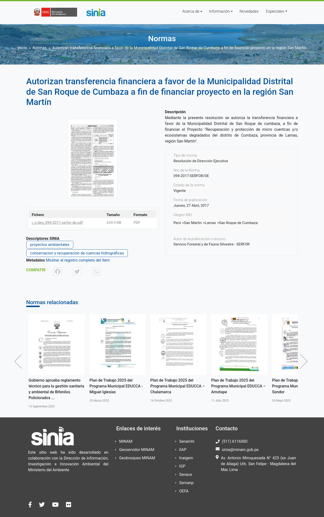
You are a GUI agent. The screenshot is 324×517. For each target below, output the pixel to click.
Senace (185, 474)
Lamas (210, 223)
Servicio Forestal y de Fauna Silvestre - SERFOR (212, 244)
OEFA (183, 491)
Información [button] (219, 11)
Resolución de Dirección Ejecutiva (201, 161)
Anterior (19, 361)
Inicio (22, 48)
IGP (182, 466)
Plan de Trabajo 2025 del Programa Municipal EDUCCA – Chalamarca (177, 386)
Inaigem (186, 458)
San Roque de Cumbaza (238, 223)
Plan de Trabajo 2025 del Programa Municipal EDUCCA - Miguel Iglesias (116, 386)
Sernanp (186, 482)
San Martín (193, 223)
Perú (177, 223)
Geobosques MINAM (137, 458)
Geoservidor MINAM (136, 449)
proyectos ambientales (50, 244)
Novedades (249, 11)
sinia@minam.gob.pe (240, 449)
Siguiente (305, 361)
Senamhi (186, 441)
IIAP (182, 449)
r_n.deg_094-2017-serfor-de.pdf (57, 222)
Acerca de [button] (190, 11)
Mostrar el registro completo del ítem (78, 260)
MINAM (125, 441)
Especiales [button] (275, 11)
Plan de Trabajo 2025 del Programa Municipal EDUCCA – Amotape (238, 386)
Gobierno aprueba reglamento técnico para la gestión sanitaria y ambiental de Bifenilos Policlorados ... (56, 389)
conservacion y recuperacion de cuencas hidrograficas (77, 253)
